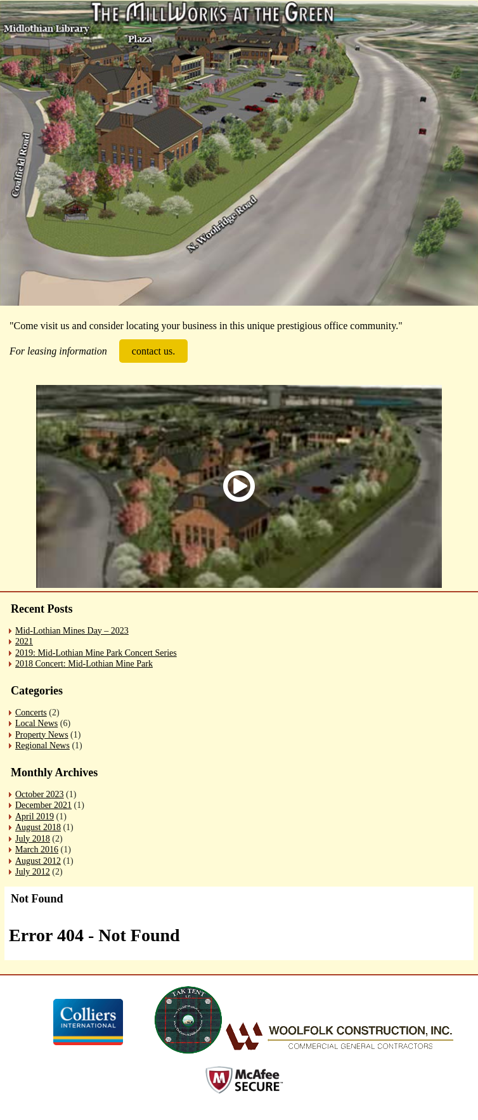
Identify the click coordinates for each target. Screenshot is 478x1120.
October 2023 (39, 794)
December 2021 (43, 805)
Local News (36, 723)
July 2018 (32, 838)
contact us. (153, 351)
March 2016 (36, 849)
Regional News (42, 745)
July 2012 (32, 871)
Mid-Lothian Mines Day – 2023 (72, 630)
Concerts (31, 712)
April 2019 (34, 816)
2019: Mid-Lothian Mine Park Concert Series (96, 653)
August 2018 (38, 827)
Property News (41, 734)
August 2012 (38, 861)
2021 (24, 641)
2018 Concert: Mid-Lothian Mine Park (84, 663)
